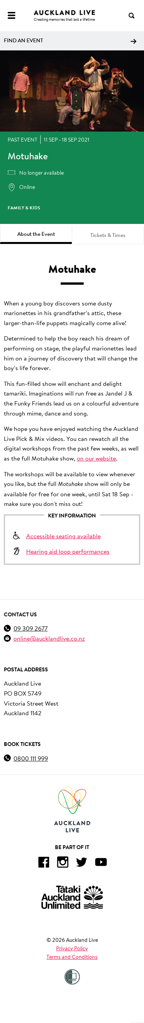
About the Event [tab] (36, 233)
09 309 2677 (30, 628)
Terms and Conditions (72, 956)
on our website (96, 458)
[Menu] (11, 15)
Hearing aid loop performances (67, 551)
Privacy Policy (72, 948)
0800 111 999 (30, 758)
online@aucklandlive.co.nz (49, 638)
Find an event (70, 40)
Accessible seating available (63, 536)
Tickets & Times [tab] (108, 235)
